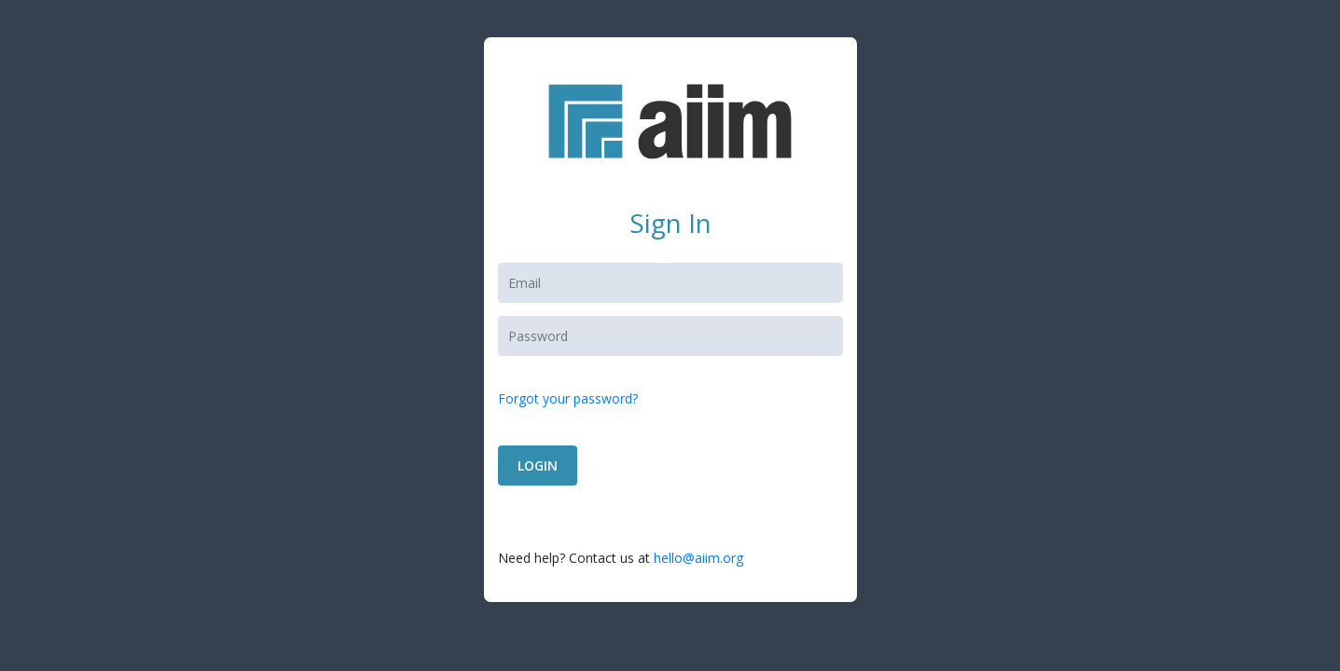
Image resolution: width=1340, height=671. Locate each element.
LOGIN (538, 465)
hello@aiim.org (698, 558)
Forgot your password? (568, 398)
